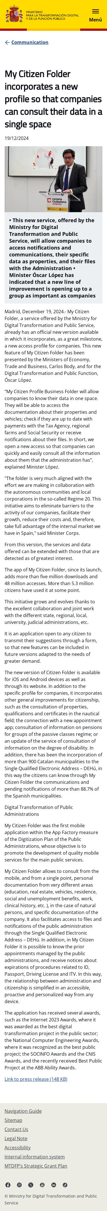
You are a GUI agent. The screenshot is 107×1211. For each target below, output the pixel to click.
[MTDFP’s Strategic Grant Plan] (36, 1165)
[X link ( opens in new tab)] (30, 1184)
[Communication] (30, 42)
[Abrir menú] (95, 14)
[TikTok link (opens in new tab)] (65, 1184)
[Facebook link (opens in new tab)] (8, 1184)
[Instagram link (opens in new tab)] (19, 1184)
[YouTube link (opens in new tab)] (42, 1184)
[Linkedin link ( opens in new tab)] (53, 1184)
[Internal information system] (35, 1156)
